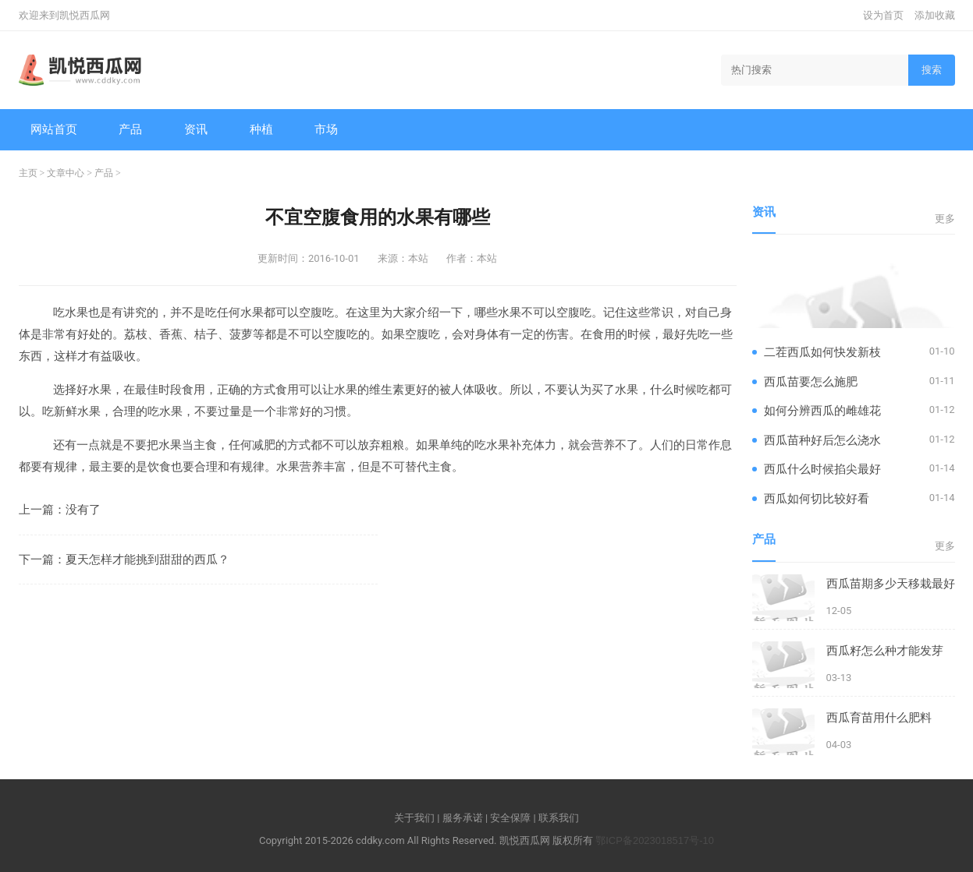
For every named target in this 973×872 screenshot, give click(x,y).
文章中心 (65, 173)
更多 (945, 218)
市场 (326, 129)
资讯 (196, 129)
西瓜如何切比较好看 (816, 498)
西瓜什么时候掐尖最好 (822, 468)
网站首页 (53, 129)
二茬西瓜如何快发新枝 (822, 351)
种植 (261, 129)
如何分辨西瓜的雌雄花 (822, 410)
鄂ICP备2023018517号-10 (654, 840)
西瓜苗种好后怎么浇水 (822, 440)
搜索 (932, 70)
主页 (28, 173)
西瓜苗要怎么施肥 (811, 381)
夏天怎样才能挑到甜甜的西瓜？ (147, 559)
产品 (130, 129)
